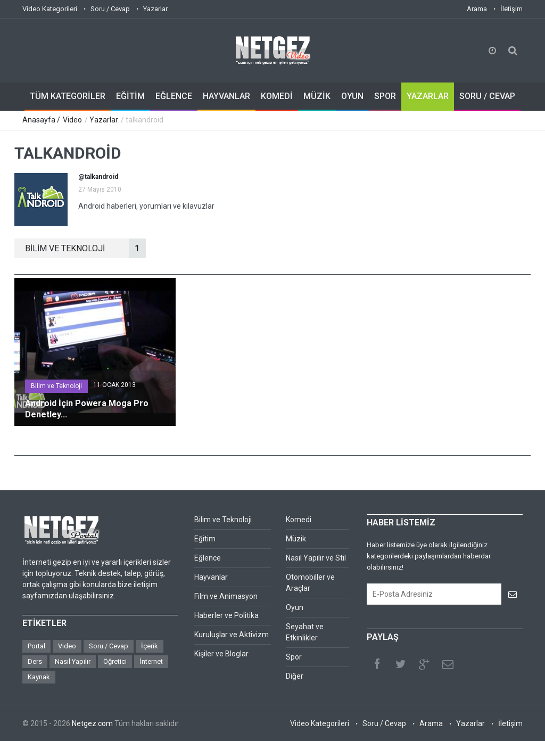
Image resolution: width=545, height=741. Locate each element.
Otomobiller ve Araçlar (310, 582)
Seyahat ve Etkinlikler (305, 632)
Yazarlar (155, 9)
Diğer (294, 676)
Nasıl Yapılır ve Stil (316, 558)
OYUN (352, 96)
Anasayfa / (42, 120)
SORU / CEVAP (487, 96)
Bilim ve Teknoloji (56, 386)
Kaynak (39, 677)
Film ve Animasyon (226, 596)
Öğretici (115, 661)
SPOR (385, 96)
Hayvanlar (211, 577)
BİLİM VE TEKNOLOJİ (85, 248)
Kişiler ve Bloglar (221, 653)
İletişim (511, 9)
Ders (35, 661)
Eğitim (205, 538)
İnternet (151, 661)
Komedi (298, 519)
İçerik (149, 646)
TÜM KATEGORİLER (67, 96)
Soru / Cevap (110, 9)
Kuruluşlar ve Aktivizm (231, 634)
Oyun (294, 607)
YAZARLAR (428, 96)
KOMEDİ (277, 96)
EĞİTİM (130, 96)
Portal (36, 646)
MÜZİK (317, 96)
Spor (294, 657)
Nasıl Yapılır (72, 661)
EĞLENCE (173, 96)
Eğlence (207, 558)
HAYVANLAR (226, 96)
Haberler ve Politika (226, 615)
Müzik (296, 538)
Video (72, 120)
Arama (477, 9)
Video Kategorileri (49, 9)
